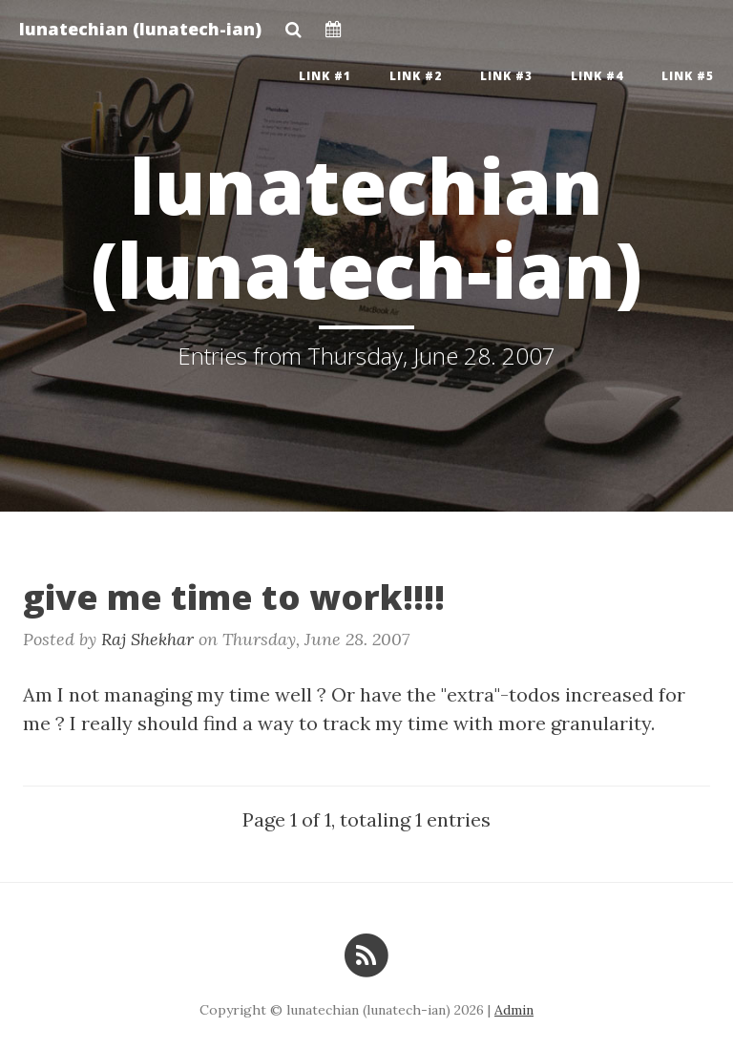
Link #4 (597, 76)
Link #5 (687, 76)
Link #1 (325, 76)
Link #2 (415, 76)
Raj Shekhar (147, 639)
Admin (514, 1009)
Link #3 (506, 76)
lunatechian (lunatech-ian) (140, 28)
